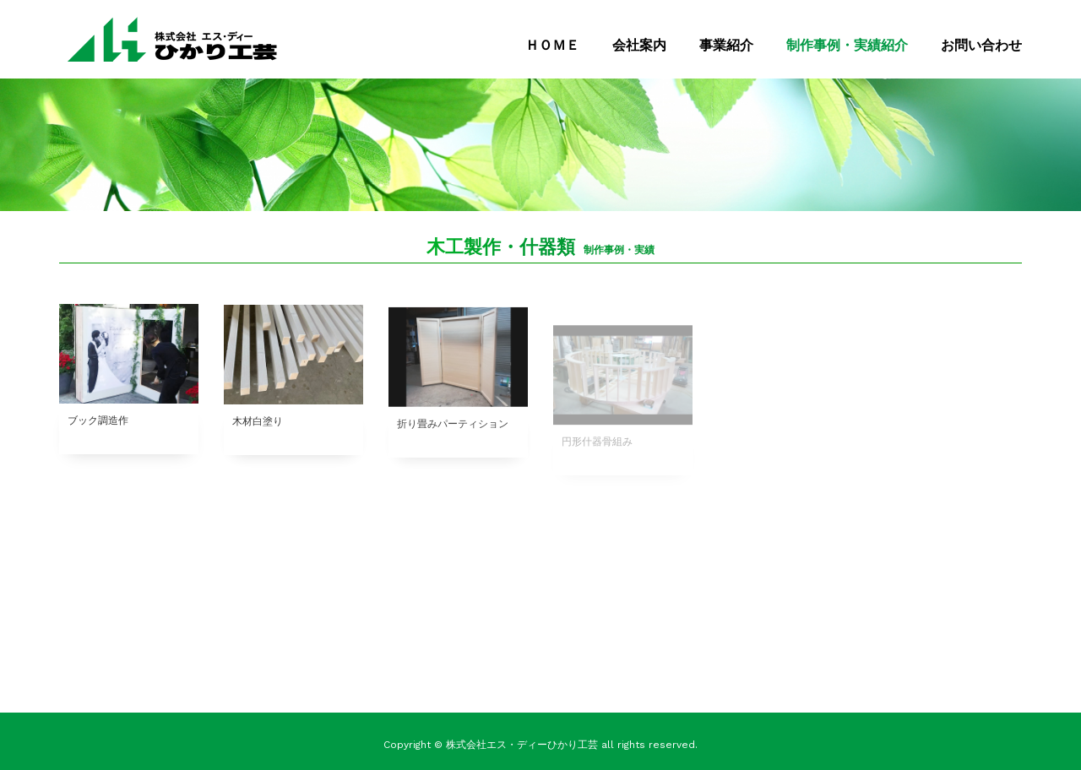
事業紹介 (726, 45)
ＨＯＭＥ (552, 45)
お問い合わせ (981, 45)
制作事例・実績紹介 (847, 45)
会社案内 (639, 45)
